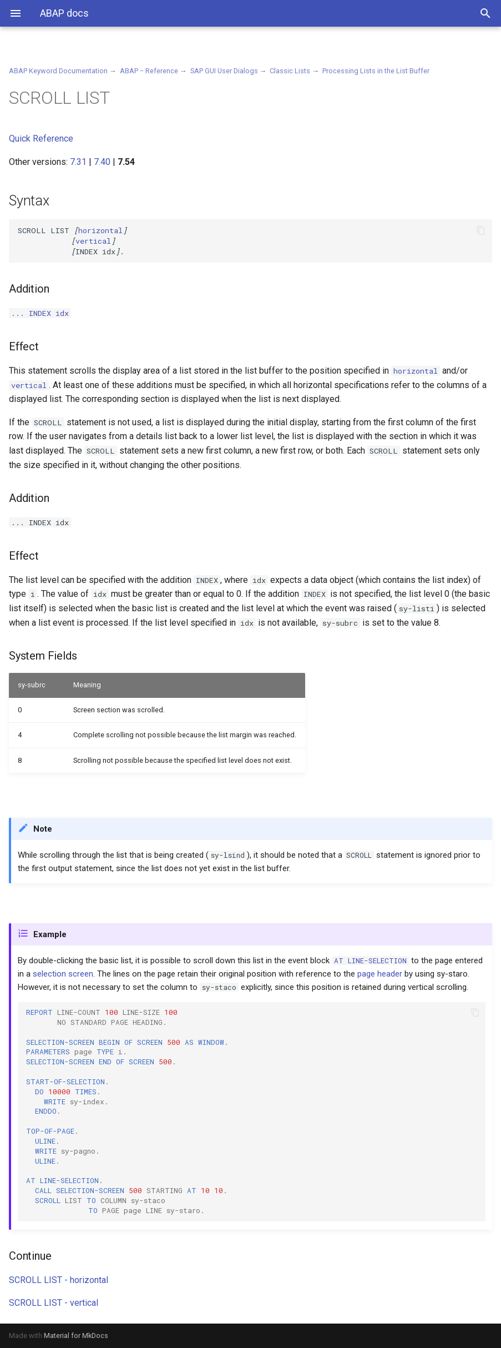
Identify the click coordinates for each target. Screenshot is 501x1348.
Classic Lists (290, 71)
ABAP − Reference (149, 71)
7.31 (78, 162)
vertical (93, 241)
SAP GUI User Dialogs (224, 71)
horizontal (100, 230)
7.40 (102, 162)
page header (379, 974)
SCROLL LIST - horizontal (58, 1280)
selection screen (63, 974)
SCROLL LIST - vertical (53, 1302)
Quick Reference (41, 138)
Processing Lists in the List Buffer (375, 71)
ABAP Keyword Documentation (58, 71)
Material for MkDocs (76, 1335)
